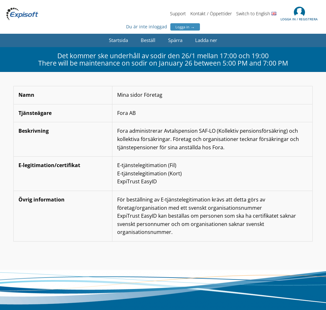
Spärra (175, 40)
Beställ (148, 40)
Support (178, 14)
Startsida (118, 40)
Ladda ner (206, 40)
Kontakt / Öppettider (211, 14)
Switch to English (256, 14)
